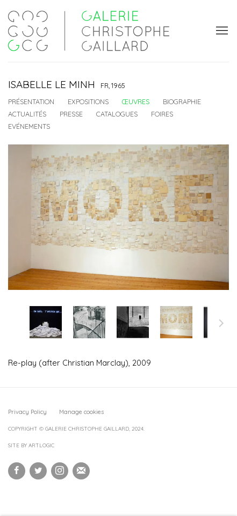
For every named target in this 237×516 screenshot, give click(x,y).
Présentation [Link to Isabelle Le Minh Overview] (31, 101)
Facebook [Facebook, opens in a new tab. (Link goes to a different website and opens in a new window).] (16, 470)
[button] (46, 322)
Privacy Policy (27, 412)
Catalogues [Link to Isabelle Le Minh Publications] (117, 114)
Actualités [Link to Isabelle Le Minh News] (27, 114)
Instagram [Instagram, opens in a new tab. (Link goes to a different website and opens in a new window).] (59, 470)
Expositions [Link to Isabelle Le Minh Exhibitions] (88, 101)
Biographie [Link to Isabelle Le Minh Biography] (182, 101)
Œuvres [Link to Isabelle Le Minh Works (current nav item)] (135, 101)
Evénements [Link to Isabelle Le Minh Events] (29, 126)
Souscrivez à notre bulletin (81, 470)
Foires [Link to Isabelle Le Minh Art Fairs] (162, 114)
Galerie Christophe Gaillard (88, 31)
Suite (221, 324)
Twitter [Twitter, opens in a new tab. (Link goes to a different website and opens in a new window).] (38, 470)
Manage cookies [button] (81, 412)
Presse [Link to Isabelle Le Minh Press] (71, 114)
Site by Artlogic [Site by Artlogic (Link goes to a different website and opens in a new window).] (31, 445)
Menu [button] (221, 31)
